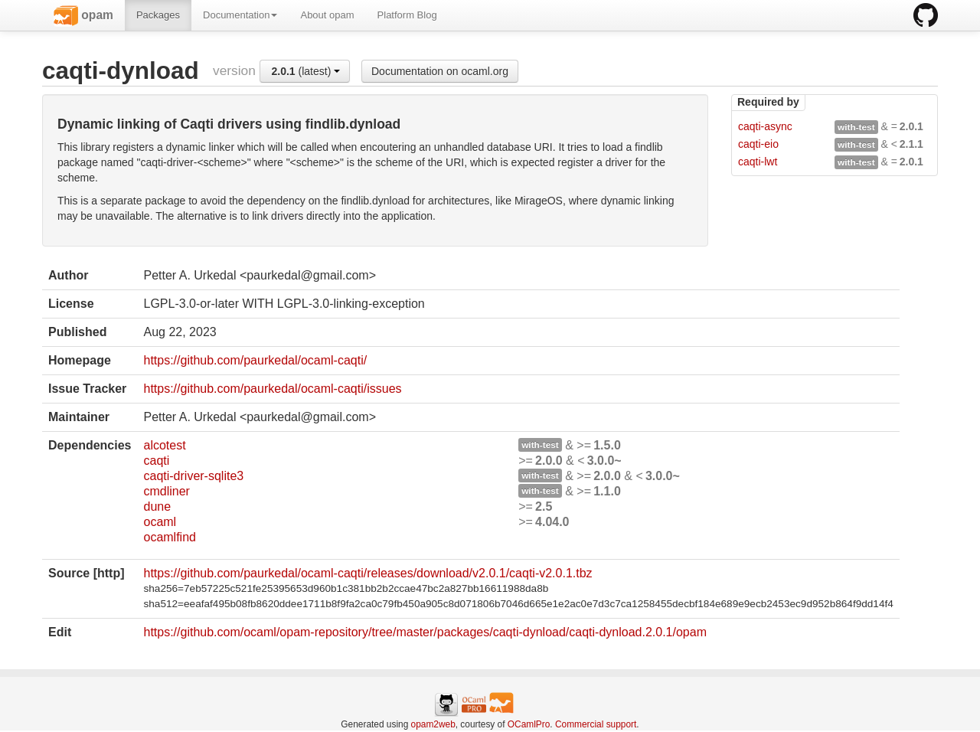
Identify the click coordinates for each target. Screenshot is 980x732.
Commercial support (595, 724)
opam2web (433, 724)
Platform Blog (407, 15)
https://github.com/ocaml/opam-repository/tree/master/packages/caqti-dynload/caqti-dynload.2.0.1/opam (425, 632)
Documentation (240, 15)
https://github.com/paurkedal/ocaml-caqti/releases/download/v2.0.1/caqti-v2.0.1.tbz (367, 573)
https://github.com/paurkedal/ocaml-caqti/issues (272, 388)
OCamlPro (529, 724)
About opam (327, 15)
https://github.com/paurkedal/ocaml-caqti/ (255, 360)
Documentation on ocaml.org (439, 71)
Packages (158, 15)
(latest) (305, 71)
